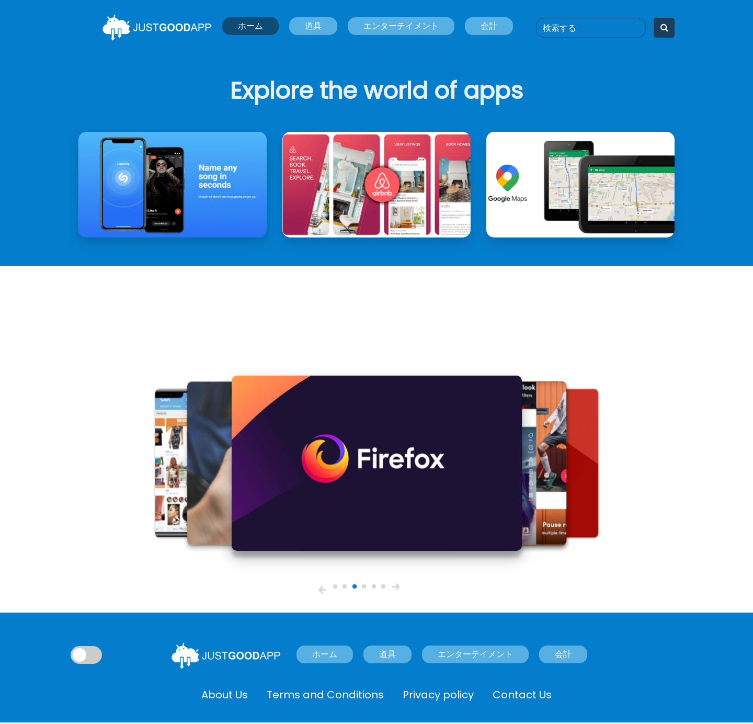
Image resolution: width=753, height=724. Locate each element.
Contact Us (522, 694)
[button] (322, 590)
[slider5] (374, 586)
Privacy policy (438, 694)
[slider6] (383, 586)
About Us (224, 694)
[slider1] (335, 586)
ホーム (250, 26)
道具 (313, 26)
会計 (489, 26)
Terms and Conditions (325, 694)
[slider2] (345, 586)
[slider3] (354, 586)
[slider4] (364, 586)
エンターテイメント (401, 26)
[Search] (591, 28)
